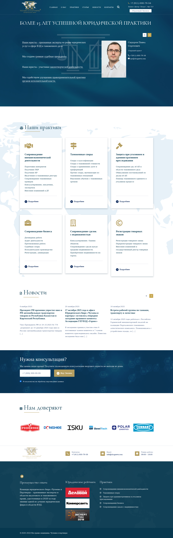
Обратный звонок (140, 11)
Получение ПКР (32, 169)
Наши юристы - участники (52, 67)
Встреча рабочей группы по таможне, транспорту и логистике (129, 311)
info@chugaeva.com (115, 454)
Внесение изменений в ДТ (37, 190)
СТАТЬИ (85, 7)
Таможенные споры (81, 154)
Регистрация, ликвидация (37, 252)
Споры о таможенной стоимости (85, 163)
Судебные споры (32, 246)
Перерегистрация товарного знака (132, 243)
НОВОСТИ (96, 7)
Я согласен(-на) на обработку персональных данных (43, 381)
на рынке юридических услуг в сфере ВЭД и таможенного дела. (54, 44)
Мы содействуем (54, 79)
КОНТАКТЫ (109, 7)
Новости (35, 292)
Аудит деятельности (34, 240)
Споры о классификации (81, 160)
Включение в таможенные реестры (41, 175)
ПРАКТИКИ (74, 7)
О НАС (63, 7)
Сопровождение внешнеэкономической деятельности (38, 157)
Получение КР (31, 172)
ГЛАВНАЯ (53, 7)
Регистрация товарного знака (129, 240)
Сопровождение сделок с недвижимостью (83, 233)
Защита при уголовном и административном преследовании (130, 157)
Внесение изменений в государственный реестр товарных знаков (132, 249)
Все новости (135, 290)
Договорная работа (33, 237)
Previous (145, 35)
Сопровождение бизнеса (38, 231)
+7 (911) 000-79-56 (80, 454)
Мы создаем (44, 56)
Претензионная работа (35, 243)
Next (149, 35)
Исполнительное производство (39, 249)
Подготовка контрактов (35, 166)
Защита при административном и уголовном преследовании (120, 497)
